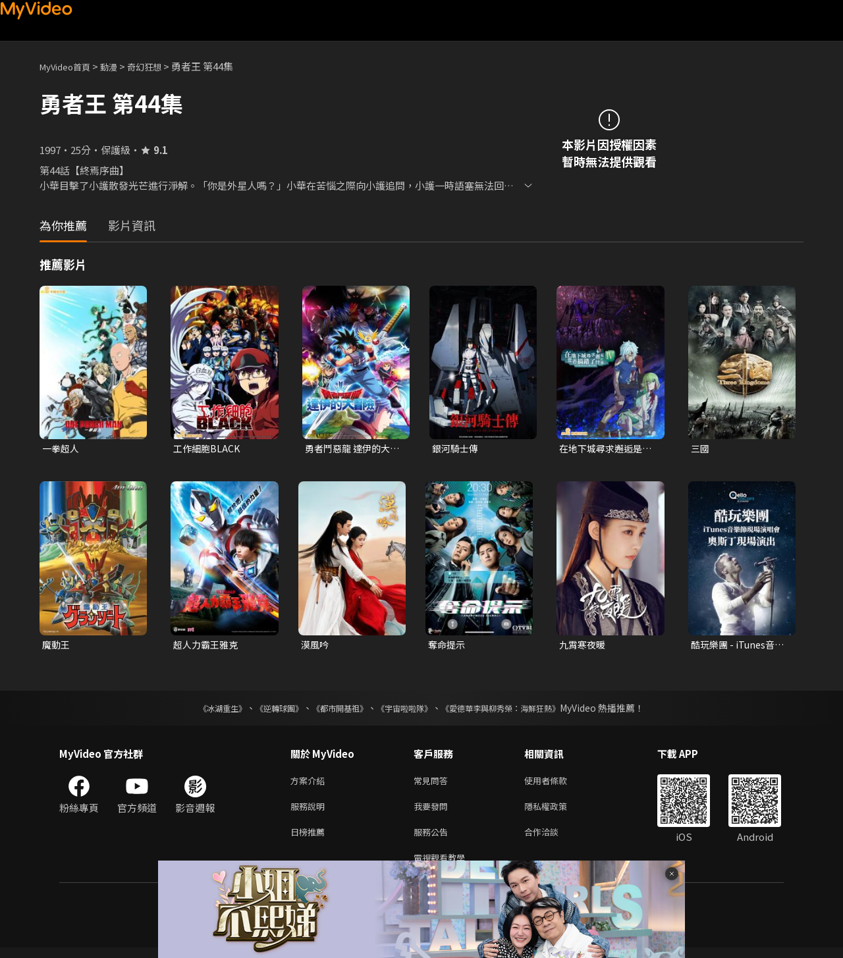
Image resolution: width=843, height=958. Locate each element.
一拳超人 (62, 449)
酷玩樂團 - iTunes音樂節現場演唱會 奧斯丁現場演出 (736, 646)
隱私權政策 (557, 811)
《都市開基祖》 (333, 710)
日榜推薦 (310, 839)
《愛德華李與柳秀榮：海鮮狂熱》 (518, 710)
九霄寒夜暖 (584, 646)
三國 (701, 449)
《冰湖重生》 (199, 710)
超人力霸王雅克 (207, 646)
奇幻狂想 (158, 66)
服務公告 (433, 839)
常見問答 (433, 784)
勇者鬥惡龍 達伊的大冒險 (350, 449)
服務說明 (310, 811)
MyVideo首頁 (69, 66)
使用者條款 (557, 784)
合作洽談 (552, 839)
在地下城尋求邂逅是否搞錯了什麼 (603, 449)
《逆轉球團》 (264, 710)
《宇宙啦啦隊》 (407, 710)
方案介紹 (310, 784)
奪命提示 (448, 646)
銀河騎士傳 (456, 449)
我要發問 (433, 811)
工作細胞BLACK (208, 449)
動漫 (119, 66)
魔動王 (57, 646)
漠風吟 (316, 646)
